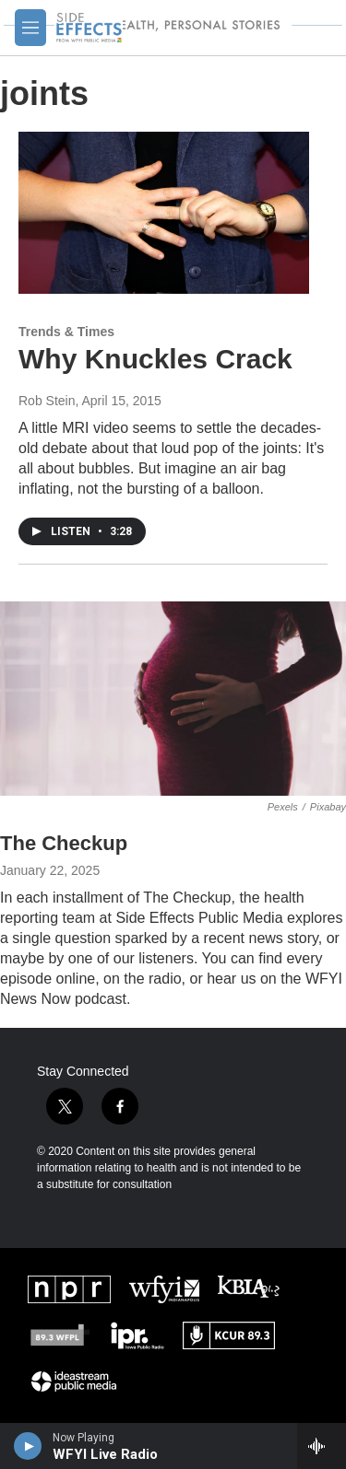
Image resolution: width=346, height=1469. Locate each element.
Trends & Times (66, 331)
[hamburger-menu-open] (30, 27)
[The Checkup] (173, 698)
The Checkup (63, 843)
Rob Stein (46, 400)
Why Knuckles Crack (155, 359)
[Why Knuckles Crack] (163, 213)
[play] (28, 1446)
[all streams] (321, 1446)
